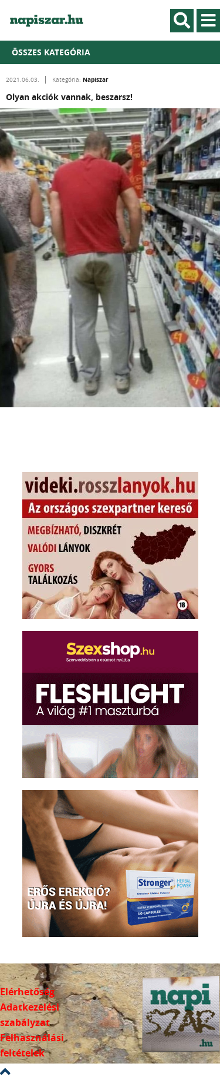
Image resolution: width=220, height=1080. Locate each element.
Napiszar (96, 79)
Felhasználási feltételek (32, 1045)
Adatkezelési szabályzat (29, 1015)
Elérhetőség (27, 991)
